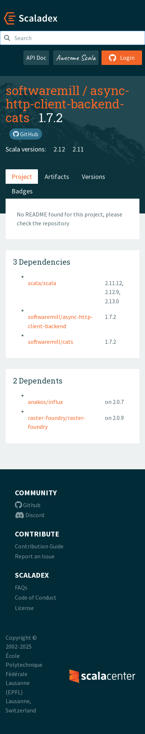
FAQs (21, 587)
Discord (29, 515)
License (24, 607)
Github (28, 505)
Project (22, 176)
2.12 (59, 149)
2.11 (78, 149)
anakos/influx (45, 401)
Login (122, 57)
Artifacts (57, 176)
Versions (93, 176)
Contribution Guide (39, 546)
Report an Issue (35, 556)
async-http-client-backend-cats (67, 103)
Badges (22, 191)
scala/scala (42, 283)
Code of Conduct (36, 597)
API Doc (36, 57)
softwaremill (43, 90)
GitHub (25, 134)
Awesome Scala (76, 57)
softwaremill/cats (50, 341)
